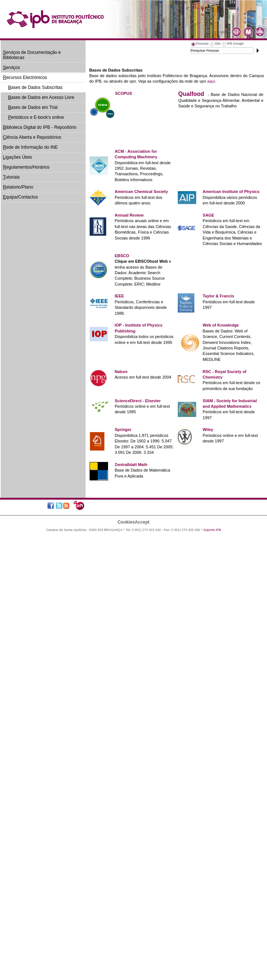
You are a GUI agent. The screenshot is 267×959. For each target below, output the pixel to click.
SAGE (208, 215)
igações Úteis (17, 157)
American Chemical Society (141, 191)
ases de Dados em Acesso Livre (41, 97)
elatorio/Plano (18, 187)
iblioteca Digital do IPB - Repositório (39, 127)
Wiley (208, 429)
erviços (11, 67)
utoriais (11, 177)
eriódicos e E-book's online (36, 117)
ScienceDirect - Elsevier (138, 401)
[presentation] (199, 44)
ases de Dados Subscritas (35, 87)
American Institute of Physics (231, 191)
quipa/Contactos (20, 197)
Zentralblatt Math (131, 464)
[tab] (199, 44)
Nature (121, 371)
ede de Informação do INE (30, 147)
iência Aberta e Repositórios (32, 137)
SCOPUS (123, 93)
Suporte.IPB (212, 530)
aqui (211, 81)
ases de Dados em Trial (33, 107)
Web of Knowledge (221, 325)
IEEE (119, 296)
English (222, 32)
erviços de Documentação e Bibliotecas (32, 55)
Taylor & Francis (218, 296)
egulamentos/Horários (26, 167)
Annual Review (129, 215)
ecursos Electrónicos (25, 77)
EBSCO (122, 255)
